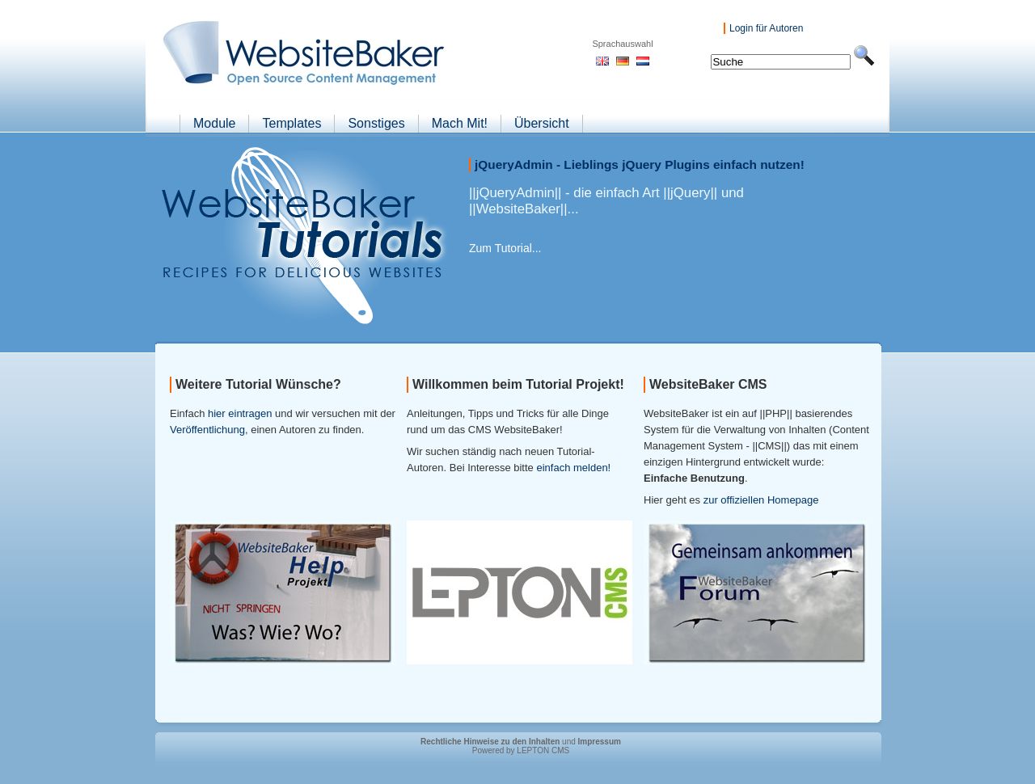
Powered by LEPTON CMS (520, 750)
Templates (291, 123)
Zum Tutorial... (505, 248)
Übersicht (541, 123)
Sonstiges (376, 123)
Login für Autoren (766, 28)
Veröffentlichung (207, 430)
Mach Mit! (460, 123)
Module (214, 123)
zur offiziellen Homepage (761, 500)
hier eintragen (240, 413)
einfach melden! (573, 468)
